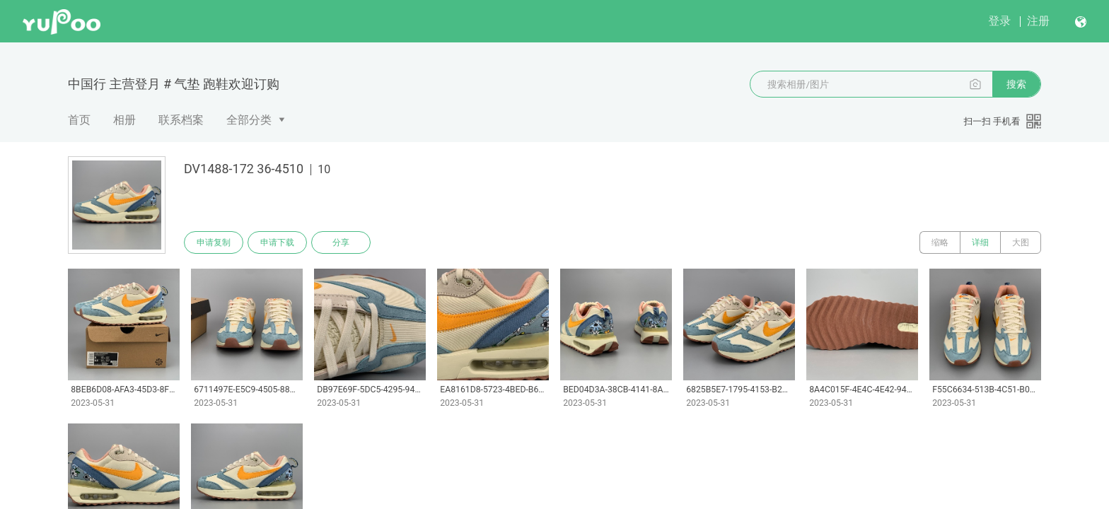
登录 (999, 21)
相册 (124, 120)
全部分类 (249, 120)
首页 (79, 120)
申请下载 (277, 242)
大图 (1020, 242)
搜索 (1016, 84)
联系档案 (181, 120)
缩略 (939, 242)
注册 (1038, 21)
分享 (340, 242)
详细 (980, 242)
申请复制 (214, 242)
